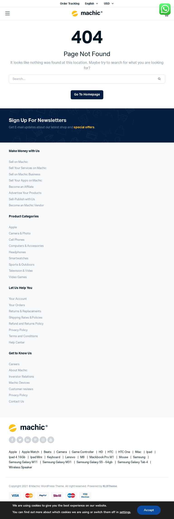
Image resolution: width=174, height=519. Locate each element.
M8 (82, 457)
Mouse (124, 457)
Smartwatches (18, 258)
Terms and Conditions (23, 336)
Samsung (139, 457)
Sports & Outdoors (21, 264)
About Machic (18, 370)
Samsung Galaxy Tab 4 (133, 462)
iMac (138, 452)
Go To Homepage (87, 94)
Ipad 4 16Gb (17, 457)
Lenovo (70, 457)
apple (13, 452)
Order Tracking (69, 3)
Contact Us (16, 401)
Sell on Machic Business (24, 174)
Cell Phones (16, 239)
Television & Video (21, 270)
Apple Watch (31, 452)
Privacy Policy (18, 330)
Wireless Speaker (20, 467)
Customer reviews (21, 389)
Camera (62, 452)
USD (107, 3)
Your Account (18, 299)
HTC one (124, 452)
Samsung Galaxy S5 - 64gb (95, 462)
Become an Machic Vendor (26, 205)
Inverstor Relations (21, 376)
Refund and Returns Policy (26, 323)
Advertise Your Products (25, 193)
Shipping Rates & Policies (25, 317)
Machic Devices (19, 382)
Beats (48, 452)
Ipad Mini (36, 457)
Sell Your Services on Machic (27, 168)
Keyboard (54, 457)
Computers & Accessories (26, 246)
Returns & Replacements (25, 311)
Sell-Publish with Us (22, 199)
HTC (111, 452)
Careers (14, 364)
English (89, 3)
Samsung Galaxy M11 (23, 462)
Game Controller (83, 452)
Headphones (17, 252)
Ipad (149, 452)
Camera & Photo (20, 233)
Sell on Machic (18, 162)
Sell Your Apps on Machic (25, 180)
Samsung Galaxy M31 (57, 462)
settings (124, 512)
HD (101, 452)
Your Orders (17, 305)
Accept (149, 510)
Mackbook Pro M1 (102, 457)
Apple (13, 227)
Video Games (18, 277)
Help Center (17, 342)
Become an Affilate (21, 187)
